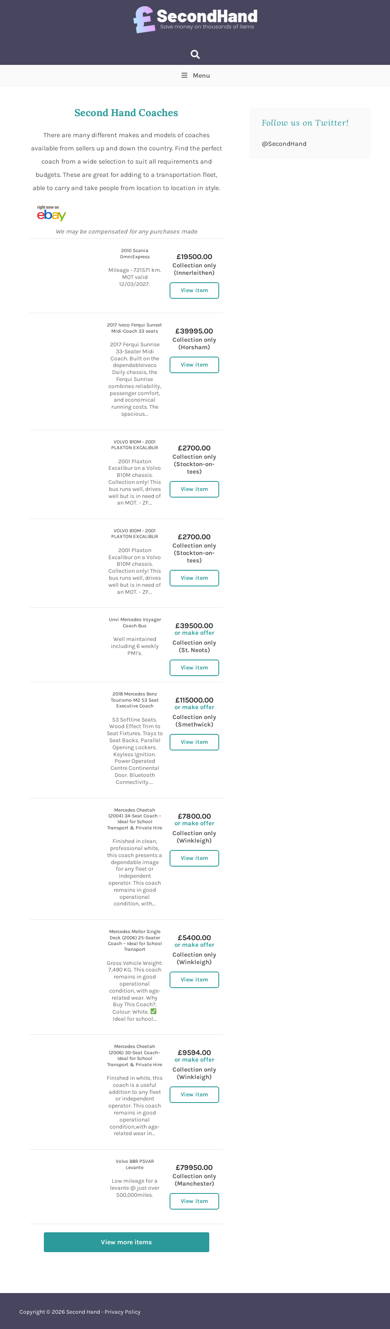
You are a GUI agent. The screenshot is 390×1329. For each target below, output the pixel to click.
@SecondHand (284, 144)
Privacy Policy (123, 1311)
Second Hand (83, 1311)
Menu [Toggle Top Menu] (195, 75)
